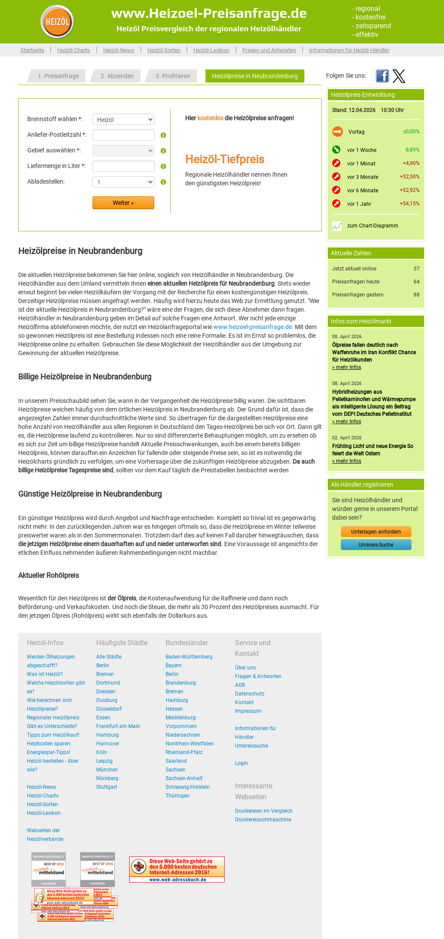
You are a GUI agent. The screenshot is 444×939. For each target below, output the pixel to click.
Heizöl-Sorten (163, 50)
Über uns (245, 668)
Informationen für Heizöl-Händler (349, 50)
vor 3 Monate (362, 177)
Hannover (107, 744)
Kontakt (244, 702)
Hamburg (107, 735)
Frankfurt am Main (118, 726)
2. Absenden (117, 75)
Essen (103, 718)
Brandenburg (181, 683)
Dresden (105, 692)
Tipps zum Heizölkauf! (53, 735)
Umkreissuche (251, 746)
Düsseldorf (108, 709)
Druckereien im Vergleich (264, 811)
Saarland (176, 761)
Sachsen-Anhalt (184, 778)
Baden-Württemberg (189, 657)
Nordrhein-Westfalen (190, 744)
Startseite (32, 50)
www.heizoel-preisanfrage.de (252, 326)
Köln (101, 752)
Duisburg (107, 700)
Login (241, 763)
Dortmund (108, 683)
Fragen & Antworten (258, 676)
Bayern (174, 665)
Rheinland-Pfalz (184, 752)
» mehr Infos (346, 367)
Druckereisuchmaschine (263, 820)
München (107, 770)
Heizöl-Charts (73, 50)
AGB (240, 685)
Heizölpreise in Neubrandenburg (255, 75)
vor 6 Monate (362, 191)
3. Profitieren (173, 75)
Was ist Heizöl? (45, 674)
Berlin (102, 665)
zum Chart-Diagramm (372, 226)
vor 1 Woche (361, 150)
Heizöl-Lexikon (211, 50)
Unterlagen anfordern (376, 532)
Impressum (248, 711)
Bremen (105, 674)
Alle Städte (108, 657)
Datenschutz (249, 694)
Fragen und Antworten (269, 50)
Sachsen (176, 770)
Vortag (357, 132)
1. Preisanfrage (58, 75)
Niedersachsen (183, 735)
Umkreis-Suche (376, 545)
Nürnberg (107, 778)
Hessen (174, 709)
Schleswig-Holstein (188, 787)
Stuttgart (106, 787)
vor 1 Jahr (359, 204)
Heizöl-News (118, 50)
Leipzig (104, 761)
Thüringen (177, 796)
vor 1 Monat (361, 164)
